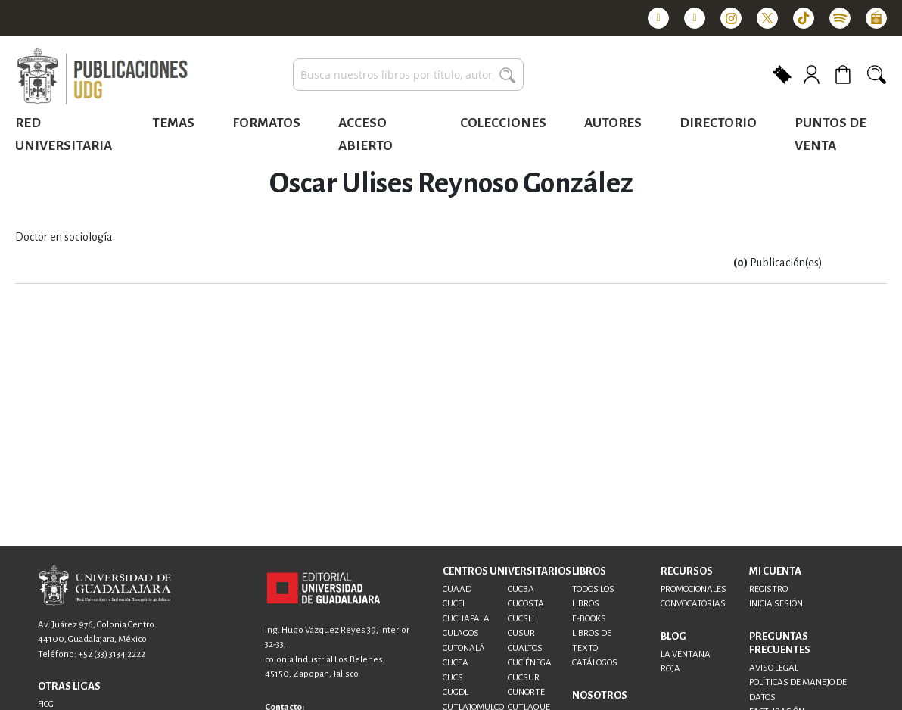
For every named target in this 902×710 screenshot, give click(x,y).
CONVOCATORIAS (693, 604)
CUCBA (521, 589)
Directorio (718, 123)
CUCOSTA (526, 604)
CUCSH (521, 619)
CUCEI (454, 604)
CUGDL (455, 692)
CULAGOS (461, 633)
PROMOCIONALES (693, 589)
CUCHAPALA (466, 619)
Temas (173, 123)
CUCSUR (524, 678)
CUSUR (521, 633)
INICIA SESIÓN (776, 604)
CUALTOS (525, 648)
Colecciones (503, 123)
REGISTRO (768, 589)
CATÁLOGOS (594, 663)
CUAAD (457, 589)
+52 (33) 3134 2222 (111, 654)
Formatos (266, 123)
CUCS (453, 678)
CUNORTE (526, 692)
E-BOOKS (589, 619)
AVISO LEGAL (773, 668)
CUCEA (455, 663)
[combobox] (408, 74)
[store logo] (102, 77)
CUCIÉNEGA (530, 663)
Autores (613, 123)
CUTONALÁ (464, 648)
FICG (46, 704)
